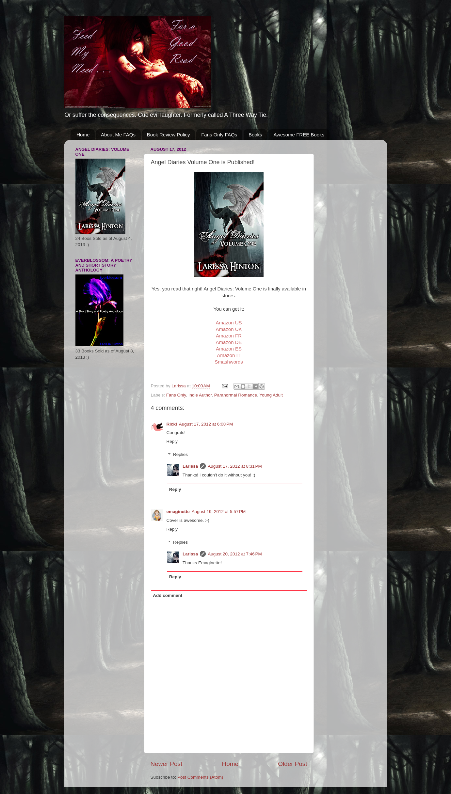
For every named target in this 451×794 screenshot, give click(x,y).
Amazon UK (229, 329)
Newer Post (167, 763)
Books (255, 134)
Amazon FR (229, 335)
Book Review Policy (168, 134)
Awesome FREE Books (298, 134)
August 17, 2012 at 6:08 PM (206, 424)
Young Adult (271, 395)
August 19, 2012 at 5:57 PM (219, 511)
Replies (180, 454)
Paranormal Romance (235, 395)
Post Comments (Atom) (200, 777)
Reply (172, 441)
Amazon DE (229, 342)
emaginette (178, 511)
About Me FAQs (118, 134)
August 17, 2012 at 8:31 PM (235, 466)
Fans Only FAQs (219, 134)
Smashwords (229, 362)
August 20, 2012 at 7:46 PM (235, 554)
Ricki (172, 424)
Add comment (167, 595)
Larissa (190, 466)
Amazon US (229, 322)
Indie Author (200, 395)
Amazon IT (229, 355)
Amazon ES (229, 348)
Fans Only (176, 395)
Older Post (292, 763)
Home (82, 134)
